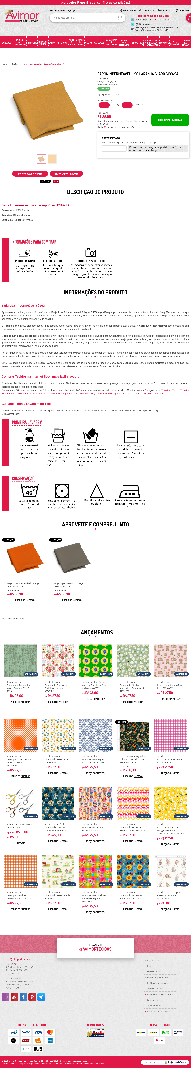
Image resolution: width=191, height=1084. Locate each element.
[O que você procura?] (119, 18)
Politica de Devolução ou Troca (161, 994)
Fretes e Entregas (155, 1000)
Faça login (71, 10)
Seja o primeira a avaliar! (108, 94)
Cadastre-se (183, 10)
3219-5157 (143, 24)
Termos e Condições (156, 988)
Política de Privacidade (157, 983)
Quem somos (148, 10)
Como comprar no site (157, 977)
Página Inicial (153, 960)
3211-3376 (12, 988)
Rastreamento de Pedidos (159, 1011)
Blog (149, 966)
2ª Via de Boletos (154, 1005)
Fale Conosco (166, 10)
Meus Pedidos (129, 10)
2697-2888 (12, 973)
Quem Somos (153, 971)
